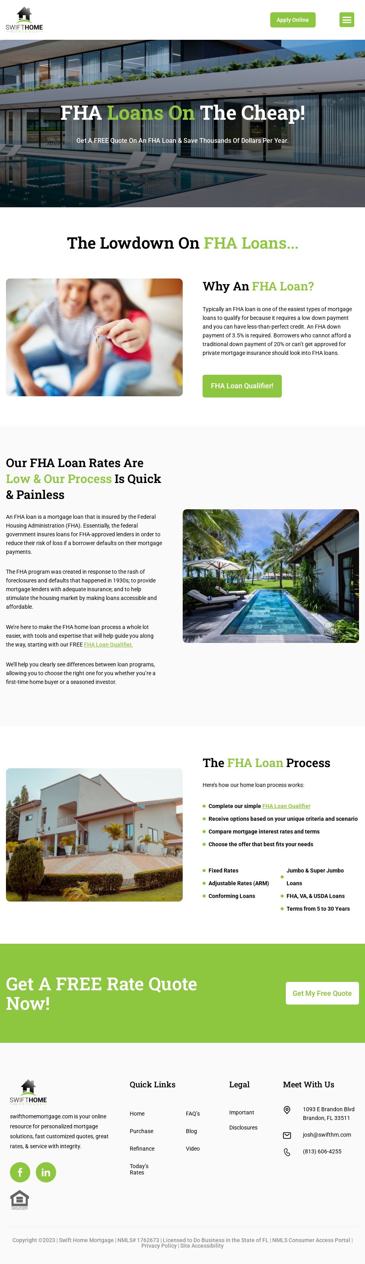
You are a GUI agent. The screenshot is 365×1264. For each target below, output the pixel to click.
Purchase (140, 1131)
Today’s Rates (139, 1169)
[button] (347, 20)
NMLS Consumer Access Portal (311, 1240)
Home (137, 1113)
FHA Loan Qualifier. (108, 644)
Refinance (140, 1148)
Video (193, 1148)
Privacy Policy (159, 1246)
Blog (191, 1131)
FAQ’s (193, 1113)
